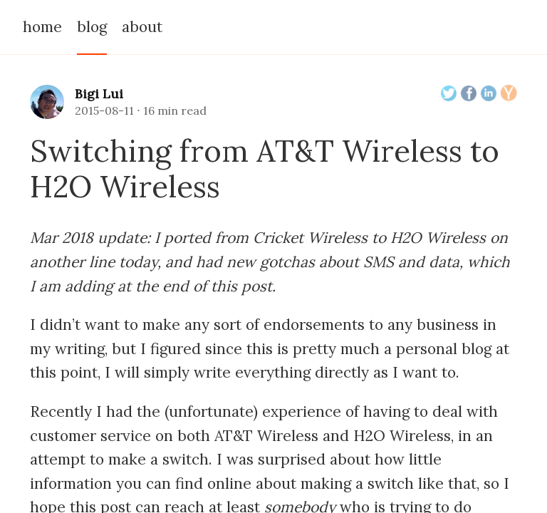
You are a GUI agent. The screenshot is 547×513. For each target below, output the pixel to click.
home (42, 26)
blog (92, 26)
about (142, 26)
